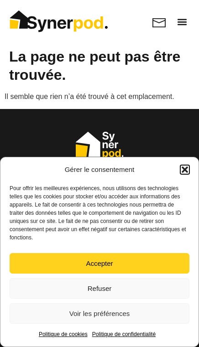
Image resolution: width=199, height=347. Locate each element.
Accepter (99, 263)
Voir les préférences (99, 313)
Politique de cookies (63, 334)
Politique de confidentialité (124, 334)
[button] (184, 169)
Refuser (100, 288)
